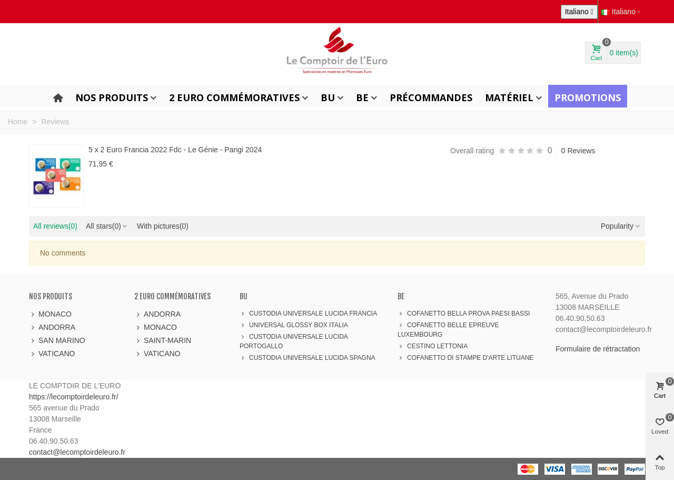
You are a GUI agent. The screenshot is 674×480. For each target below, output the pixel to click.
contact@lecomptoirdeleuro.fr (77, 452)
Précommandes (431, 97)
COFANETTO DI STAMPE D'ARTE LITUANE (465, 358)
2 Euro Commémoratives (234, 97)
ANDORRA (52, 327)
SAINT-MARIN (162, 340)
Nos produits (111, 97)
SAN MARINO (57, 340)
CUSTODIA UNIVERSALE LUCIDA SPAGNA (307, 358)
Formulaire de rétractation (598, 349)
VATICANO (52, 353)
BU (328, 97)
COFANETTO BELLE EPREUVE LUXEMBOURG (448, 329)
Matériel (509, 97)
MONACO (50, 314)
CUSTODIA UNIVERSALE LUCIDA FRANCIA (308, 313)
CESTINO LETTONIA (433, 346)
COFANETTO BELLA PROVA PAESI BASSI (464, 313)
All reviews (55, 226)
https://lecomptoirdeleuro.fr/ (73, 397)
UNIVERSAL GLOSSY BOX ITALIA (294, 325)
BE (362, 97)
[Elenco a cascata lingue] (579, 12)
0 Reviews (578, 150)
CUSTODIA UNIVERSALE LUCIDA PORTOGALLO (294, 341)
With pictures (163, 226)
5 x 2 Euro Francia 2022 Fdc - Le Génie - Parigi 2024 (175, 149)
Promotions (587, 97)
